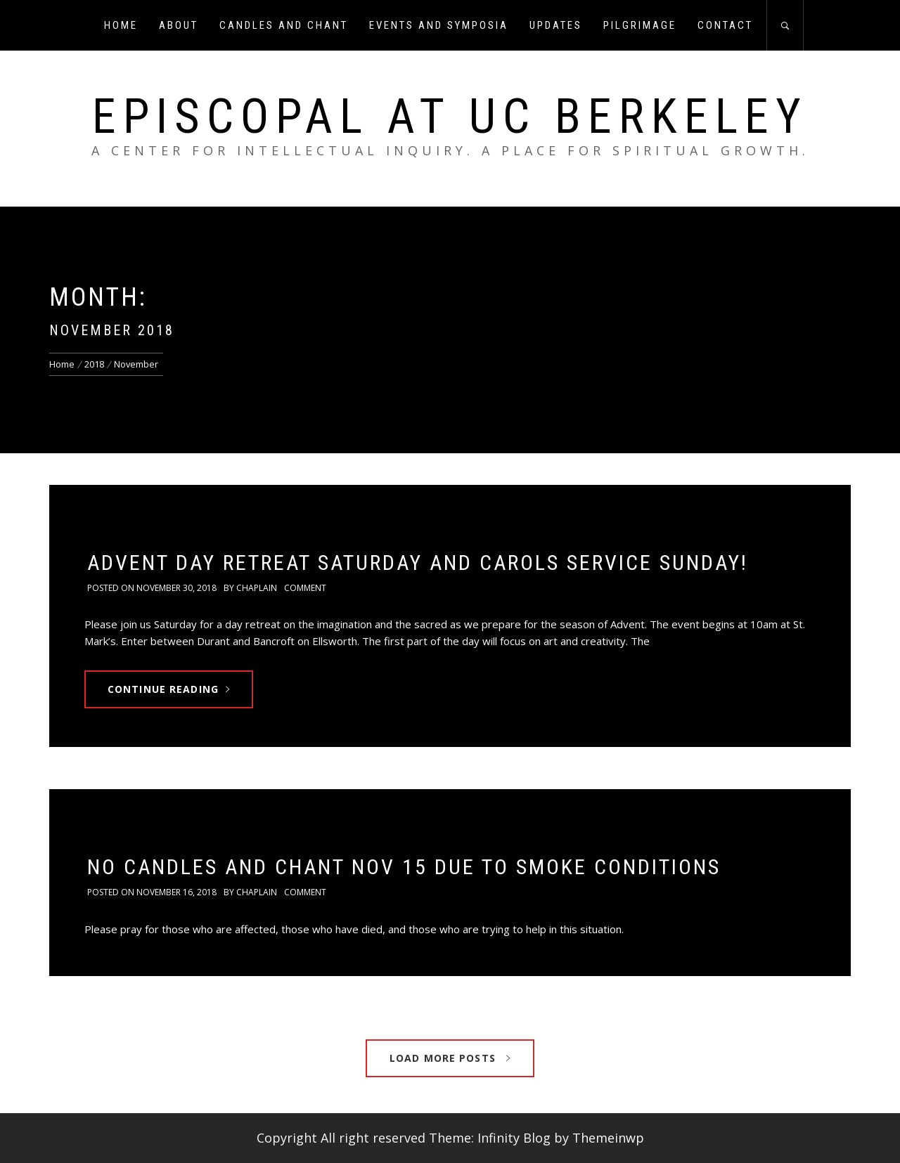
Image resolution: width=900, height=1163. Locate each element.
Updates (555, 25)
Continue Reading (169, 689)
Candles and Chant (283, 25)
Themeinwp (608, 1137)
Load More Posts (450, 1058)
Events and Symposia (438, 25)
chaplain (256, 588)
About (178, 25)
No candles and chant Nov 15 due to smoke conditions (404, 867)
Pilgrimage (639, 25)
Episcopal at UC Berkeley (450, 117)
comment (305, 588)
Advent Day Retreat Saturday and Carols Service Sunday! (417, 562)
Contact (725, 25)
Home (121, 25)
